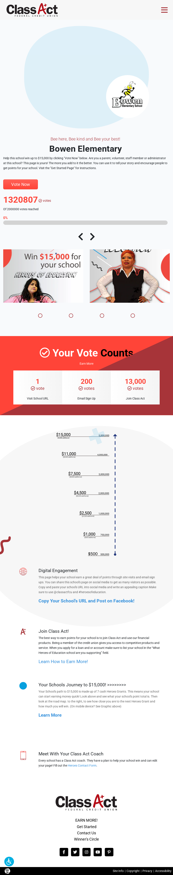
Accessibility (163, 871)
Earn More (86, 364)
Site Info (118, 871)
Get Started (86, 826)
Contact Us (86, 833)
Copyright (133, 871)
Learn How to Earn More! (63, 661)
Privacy (147, 871)
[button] (9, 861)
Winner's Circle (86, 839)
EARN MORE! (86, 820)
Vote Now (20, 184)
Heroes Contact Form (82, 765)
